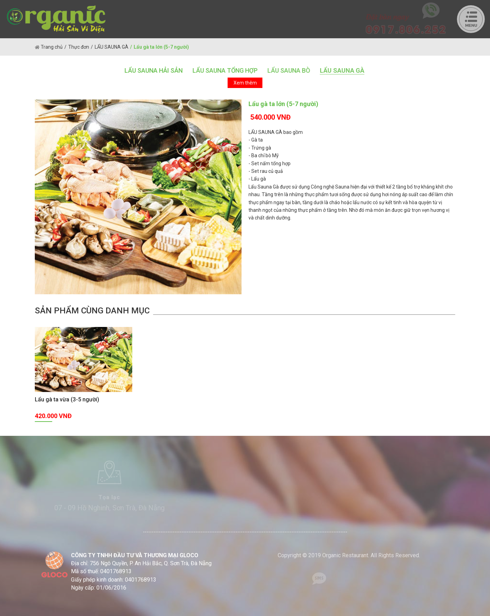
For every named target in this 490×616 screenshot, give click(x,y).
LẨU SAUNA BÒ (288, 70)
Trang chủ (49, 47)
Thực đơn (78, 47)
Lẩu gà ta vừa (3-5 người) (67, 399)
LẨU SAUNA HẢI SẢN (153, 70)
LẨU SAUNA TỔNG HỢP (224, 70)
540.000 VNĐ (270, 117)
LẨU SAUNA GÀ (111, 47)
